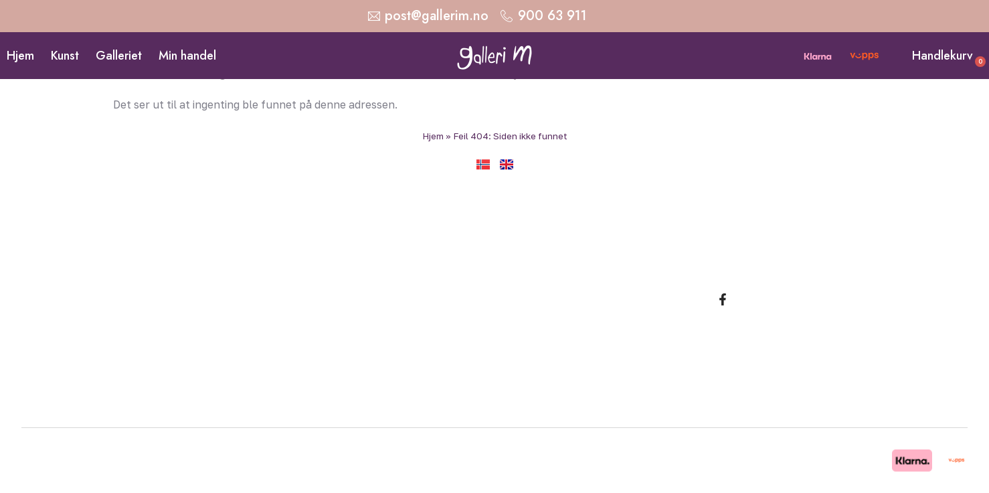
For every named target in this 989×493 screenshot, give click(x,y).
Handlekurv (942, 55)
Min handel (187, 55)
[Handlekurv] (900, 55)
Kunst (65, 55)
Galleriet (119, 55)
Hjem (20, 55)
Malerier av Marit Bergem (736, 264)
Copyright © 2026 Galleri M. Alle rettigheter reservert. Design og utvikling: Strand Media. (450, 460)
